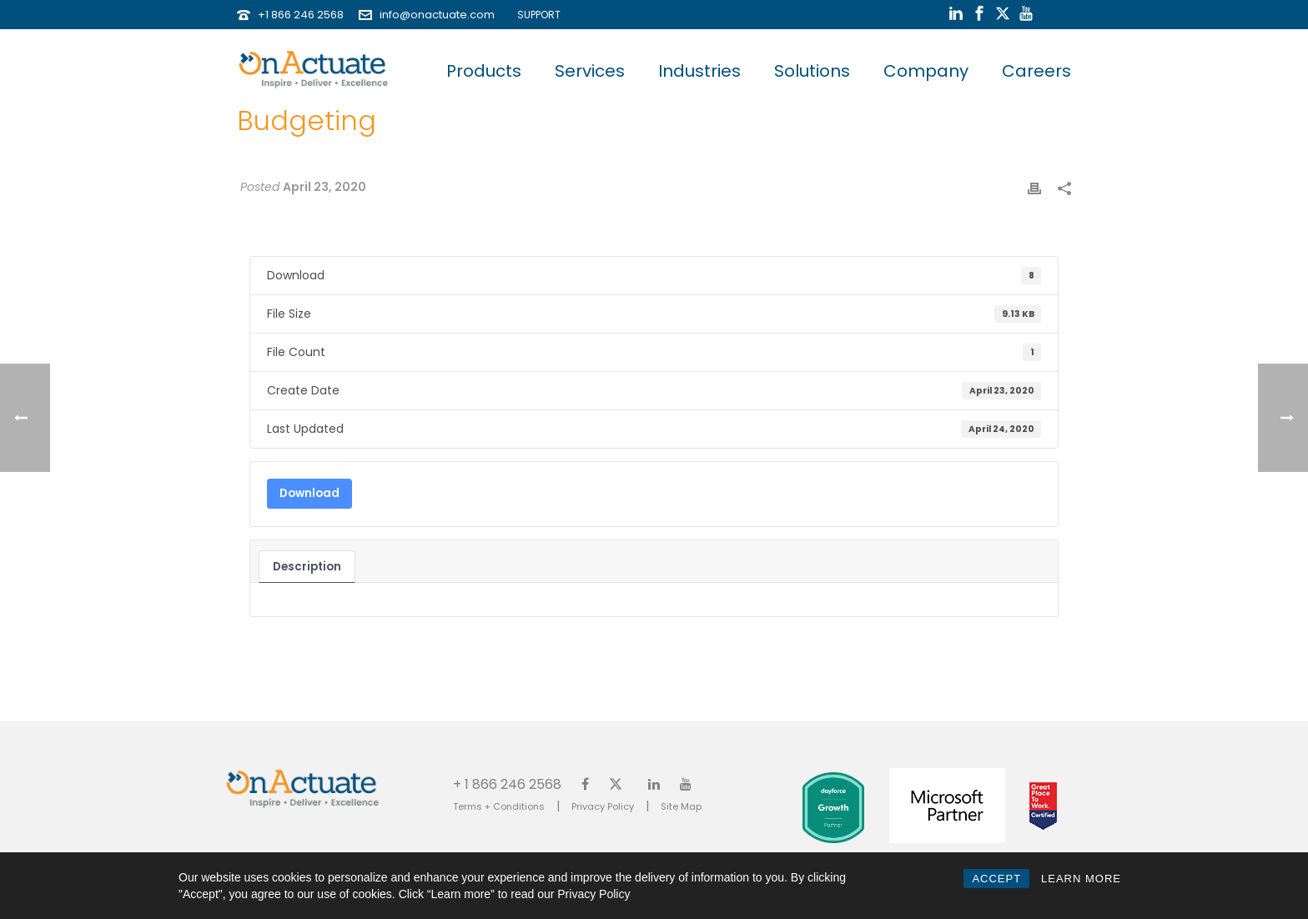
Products (483, 71)
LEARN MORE (1081, 878)
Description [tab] (307, 567)
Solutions (812, 71)
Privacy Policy (602, 806)
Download (309, 493)
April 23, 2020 (324, 186)
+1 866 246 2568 (301, 15)
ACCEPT (996, 878)
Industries (699, 71)
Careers (1036, 71)
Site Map (681, 806)
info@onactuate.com (437, 15)
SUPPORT (535, 15)
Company (925, 71)
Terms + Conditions (499, 806)
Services (590, 71)
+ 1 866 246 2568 (507, 783)
